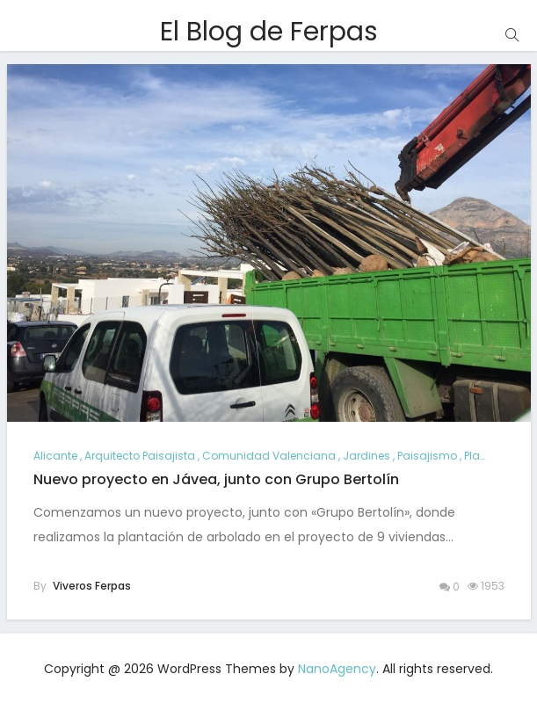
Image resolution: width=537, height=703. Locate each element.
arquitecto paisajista (139, 455)
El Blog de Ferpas (269, 31)
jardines (366, 455)
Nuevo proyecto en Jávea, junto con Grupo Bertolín (216, 479)
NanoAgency (337, 669)
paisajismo (427, 455)
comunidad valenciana (269, 455)
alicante (55, 455)
